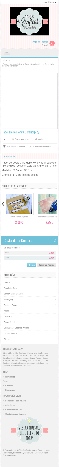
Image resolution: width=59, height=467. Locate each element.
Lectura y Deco (10, 333)
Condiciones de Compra (15, 414)
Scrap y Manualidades (12, 64)
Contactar (9, 386)
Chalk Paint (9, 316)
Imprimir (41, 139)
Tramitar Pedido (46, 265)
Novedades (10, 377)
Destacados (10, 390)
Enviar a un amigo (22, 139)
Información (9, 156)
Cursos (7, 282)
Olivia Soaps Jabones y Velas (16, 328)
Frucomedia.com (10, 455)
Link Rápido (49, 2)
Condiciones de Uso (13, 410)
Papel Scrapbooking (33, 64)
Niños (6, 311)
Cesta (31, 265)
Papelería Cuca (10, 288)
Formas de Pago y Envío (15, 401)
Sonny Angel (9, 322)
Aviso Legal (10, 405)
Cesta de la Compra (18, 240)
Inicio (5, 60)
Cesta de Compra (40, 42)
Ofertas (7, 339)
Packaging (8, 299)
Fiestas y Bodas (10, 305)
